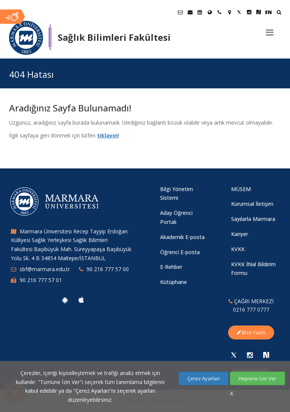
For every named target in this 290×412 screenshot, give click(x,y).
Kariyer (239, 234)
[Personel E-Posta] (190, 12)
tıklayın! (108, 135)
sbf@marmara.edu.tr (45, 269)
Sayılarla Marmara (253, 218)
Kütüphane (173, 281)
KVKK (238, 249)
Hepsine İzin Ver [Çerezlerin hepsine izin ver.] (257, 378)
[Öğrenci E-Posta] (180, 12)
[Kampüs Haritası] (229, 12)
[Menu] (269, 29)
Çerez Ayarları (203, 378)
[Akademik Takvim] (200, 12)
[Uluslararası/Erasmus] (209, 12)
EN (268, 12)
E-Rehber (171, 266)
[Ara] (279, 13)
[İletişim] (219, 12)
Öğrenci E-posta (180, 252)
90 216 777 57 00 (107, 269)
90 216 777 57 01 (41, 280)
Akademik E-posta (182, 237)
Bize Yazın (251, 332)
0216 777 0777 (251, 309)
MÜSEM (241, 189)
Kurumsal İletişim (252, 203)
